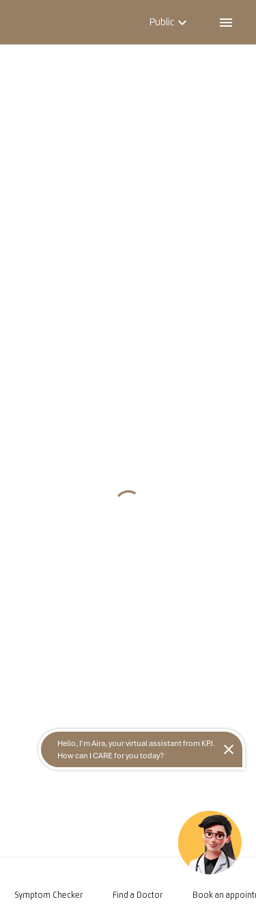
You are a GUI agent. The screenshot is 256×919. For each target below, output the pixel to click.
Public (170, 22)
